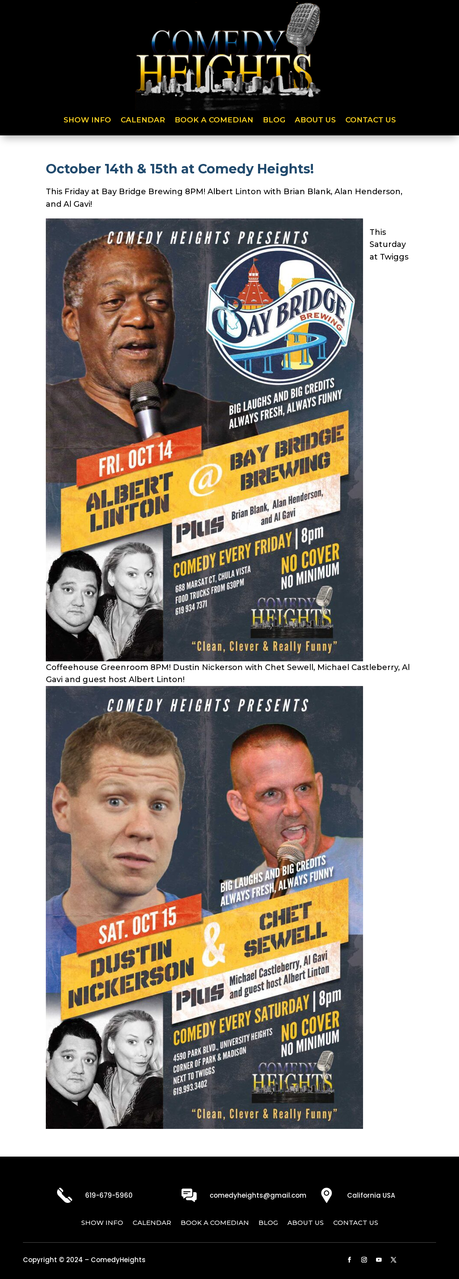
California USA (371, 1195)
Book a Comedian (214, 120)
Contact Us (370, 120)
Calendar (143, 120)
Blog (274, 120)
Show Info (87, 120)
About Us (315, 120)
